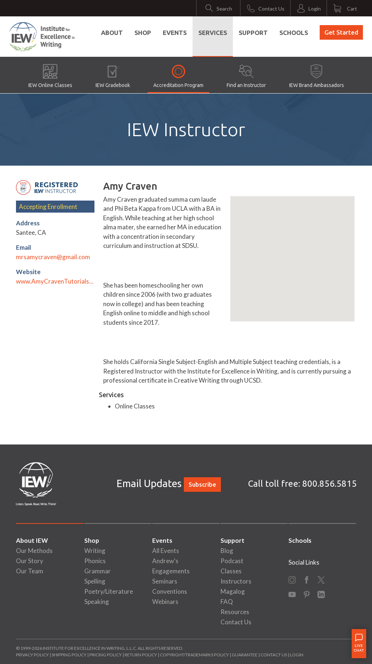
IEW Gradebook (113, 76)
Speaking (96, 601)
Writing (94, 550)
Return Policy (141, 654)
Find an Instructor (246, 76)
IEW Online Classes (50, 76)
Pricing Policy (105, 654)
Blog (227, 550)
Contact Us (236, 622)
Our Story (29, 561)
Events (175, 32)
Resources (235, 612)
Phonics (95, 561)
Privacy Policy (32, 654)
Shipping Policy (69, 654)
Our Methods (34, 550)
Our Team (29, 571)
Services (212, 32)
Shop (142, 32)
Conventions (169, 591)
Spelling (94, 581)
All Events (165, 550)
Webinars (165, 601)
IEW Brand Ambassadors (316, 76)
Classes (231, 571)
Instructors (236, 581)
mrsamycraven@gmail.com (53, 257)
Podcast (232, 561)
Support (253, 32)
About (112, 32)
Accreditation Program (178, 76)
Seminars (164, 581)
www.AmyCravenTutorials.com (55, 281)
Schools (293, 32)
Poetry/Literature (108, 591)
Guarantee (245, 654)
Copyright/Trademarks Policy (194, 654)
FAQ (227, 601)
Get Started (341, 32)
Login (296, 654)
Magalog (233, 591)
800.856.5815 (329, 484)
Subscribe (202, 484)
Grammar (97, 571)
